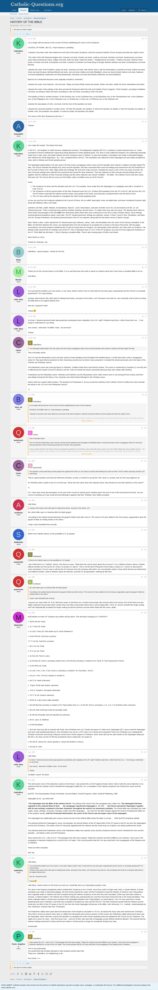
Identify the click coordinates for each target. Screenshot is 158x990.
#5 (145, 267)
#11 (145, 461)
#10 (145, 428)
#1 (145, 38)
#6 (145, 287)
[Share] (142, 38)
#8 (145, 338)
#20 (145, 932)
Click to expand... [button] (87, 421)
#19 (145, 858)
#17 (145, 752)
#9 (145, 395)
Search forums (24, 14)
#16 (145, 613)
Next (27, 34)
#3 (145, 141)
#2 (145, 121)
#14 (145, 549)
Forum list (13, 14)
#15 (145, 577)
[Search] (142, 10)
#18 (145, 780)
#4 (145, 247)
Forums (23, 10)
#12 (145, 500)
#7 (145, 316)
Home (14, 10)
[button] (41, 10)
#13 (145, 530)
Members (48, 10)
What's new (34, 10)
